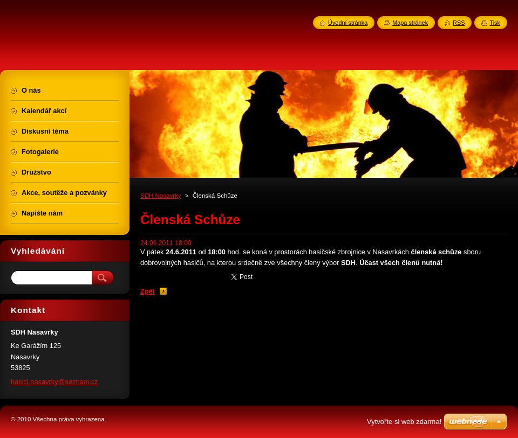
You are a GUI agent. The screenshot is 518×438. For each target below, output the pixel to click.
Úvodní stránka (347, 22)
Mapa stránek (410, 22)
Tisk (494, 22)
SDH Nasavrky (160, 195)
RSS (459, 22)
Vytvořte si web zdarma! (404, 422)
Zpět (147, 291)
